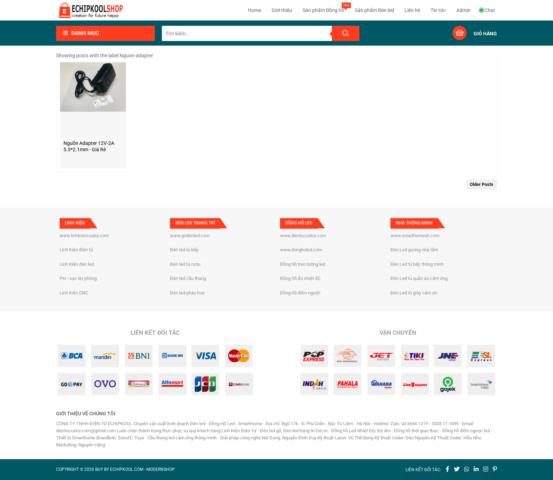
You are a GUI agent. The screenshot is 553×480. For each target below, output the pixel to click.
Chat (487, 10)
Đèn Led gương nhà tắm (414, 249)
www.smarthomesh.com (414, 235)
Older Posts (481, 184)
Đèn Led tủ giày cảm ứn (413, 292)
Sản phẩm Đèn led (374, 10)
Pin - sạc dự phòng (78, 278)
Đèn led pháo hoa (187, 292)
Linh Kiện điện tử (76, 249)
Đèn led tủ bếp (184, 249)
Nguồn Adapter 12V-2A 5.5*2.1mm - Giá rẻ (88, 146)
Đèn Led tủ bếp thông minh (417, 264)
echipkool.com (126, 469)
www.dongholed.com (301, 249)
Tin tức (438, 10)
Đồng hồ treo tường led (302, 264)
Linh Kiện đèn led (77, 264)
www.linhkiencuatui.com (84, 235)
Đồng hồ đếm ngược (300, 292)
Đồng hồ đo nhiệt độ (300, 278)
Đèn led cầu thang (188, 278)
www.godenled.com (189, 235)
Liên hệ (412, 10)
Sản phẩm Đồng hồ (323, 7)
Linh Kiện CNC (74, 292)
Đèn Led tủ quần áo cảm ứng (419, 278)
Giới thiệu (282, 10)
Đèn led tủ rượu (185, 264)
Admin (463, 10)
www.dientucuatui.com (303, 235)
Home (254, 10)
